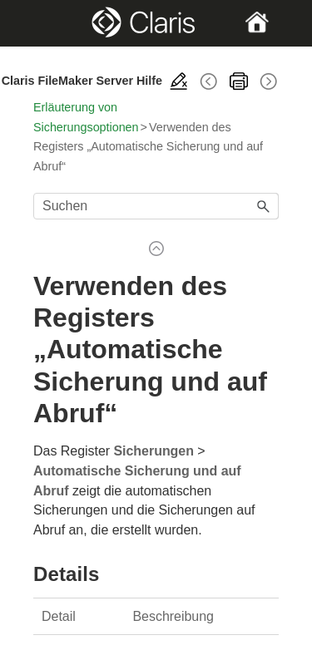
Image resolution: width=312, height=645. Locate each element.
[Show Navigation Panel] (44, 23)
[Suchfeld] (156, 206)
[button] (264, 206)
